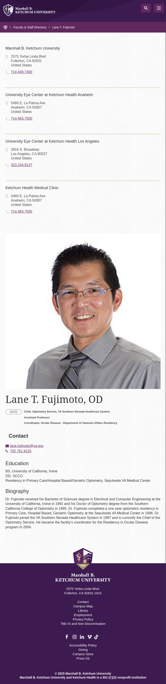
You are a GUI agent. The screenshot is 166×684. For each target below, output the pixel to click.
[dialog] (153, 671)
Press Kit (83, 658)
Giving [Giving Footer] (83, 649)
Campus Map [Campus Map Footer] (83, 606)
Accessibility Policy (83, 645)
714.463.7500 (21, 118)
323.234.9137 (21, 165)
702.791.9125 (20, 451)
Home (5, 27)
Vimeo (89, 637)
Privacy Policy (83, 619)
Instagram (75, 637)
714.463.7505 (21, 211)
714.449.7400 (21, 72)
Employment (83, 615)
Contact (83, 602)
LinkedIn (82, 637)
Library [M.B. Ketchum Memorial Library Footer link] (83, 610)
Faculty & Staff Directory (30, 27)
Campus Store (83, 654)
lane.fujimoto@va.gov (27, 446)
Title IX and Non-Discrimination (83, 623)
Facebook (67, 637)
